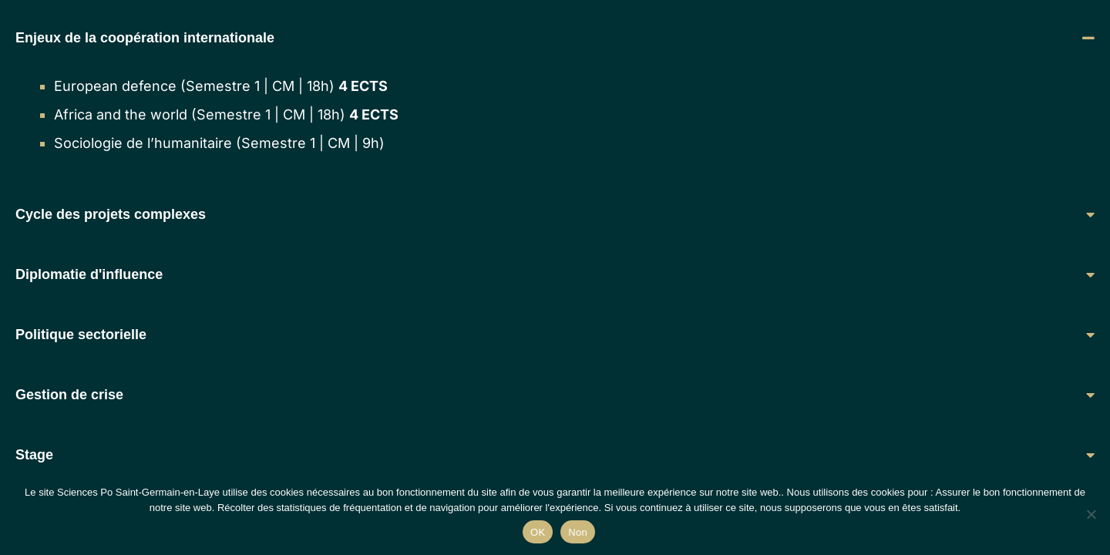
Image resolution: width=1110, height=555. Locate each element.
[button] (555, 37)
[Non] (1090, 514)
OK (537, 532)
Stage (34, 454)
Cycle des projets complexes (110, 214)
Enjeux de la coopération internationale (144, 37)
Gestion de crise (69, 394)
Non (577, 532)
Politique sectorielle (80, 334)
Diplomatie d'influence (89, 274)
